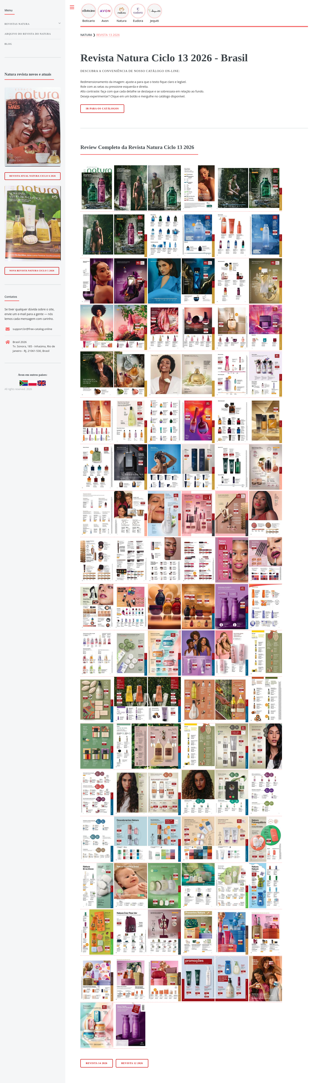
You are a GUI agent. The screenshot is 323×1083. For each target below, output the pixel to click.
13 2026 (114, 35)
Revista (102, 35)
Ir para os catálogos (102, 108)
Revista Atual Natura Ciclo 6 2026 (32, 176)
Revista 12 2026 (132, 1063)
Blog (8, 44)
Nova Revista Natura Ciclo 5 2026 (31, 271)
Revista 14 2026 (97, 1063)
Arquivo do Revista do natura (28, 33)
